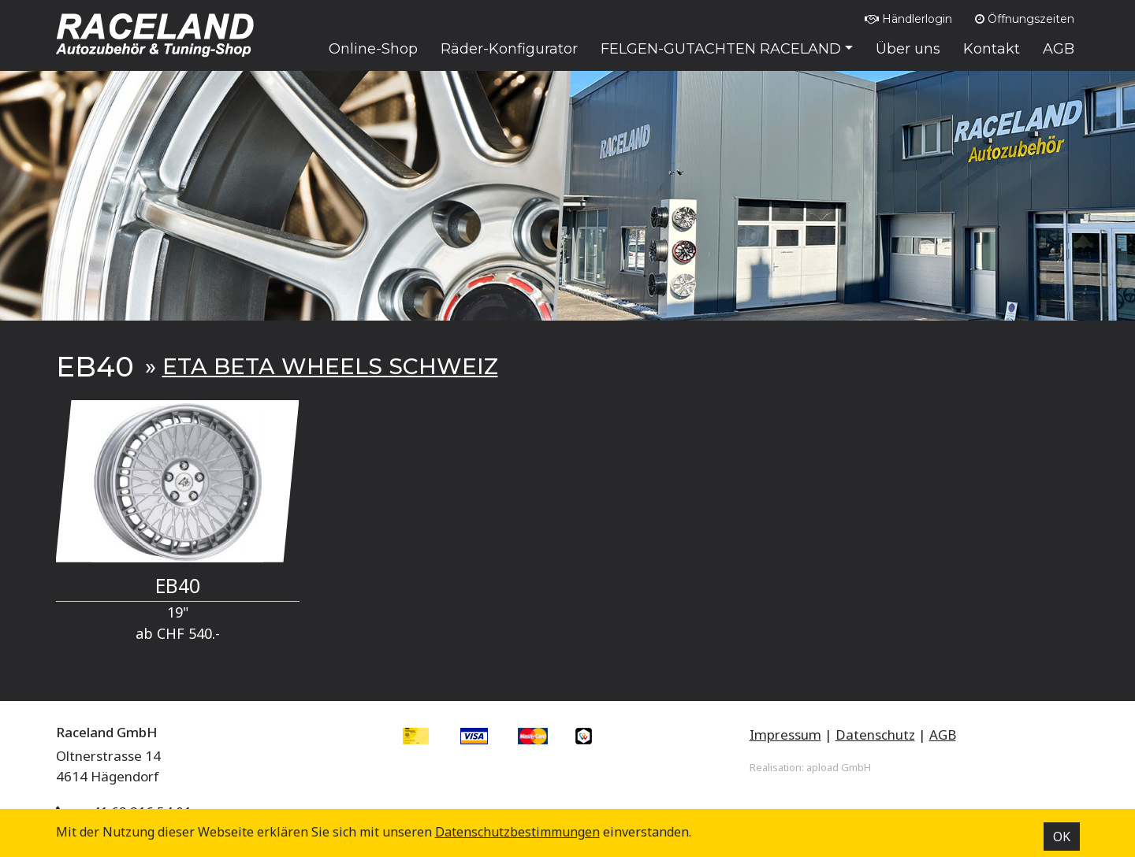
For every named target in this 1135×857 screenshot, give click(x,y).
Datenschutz (875, 734)
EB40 (177, 585)
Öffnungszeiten (1024, 19)
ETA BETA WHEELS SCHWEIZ (330, 366)
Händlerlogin (908, 19)
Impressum (785, 734)
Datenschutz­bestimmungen (517, 831)
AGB (942, 734)
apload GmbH (838, 767)
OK (1061, 836)
